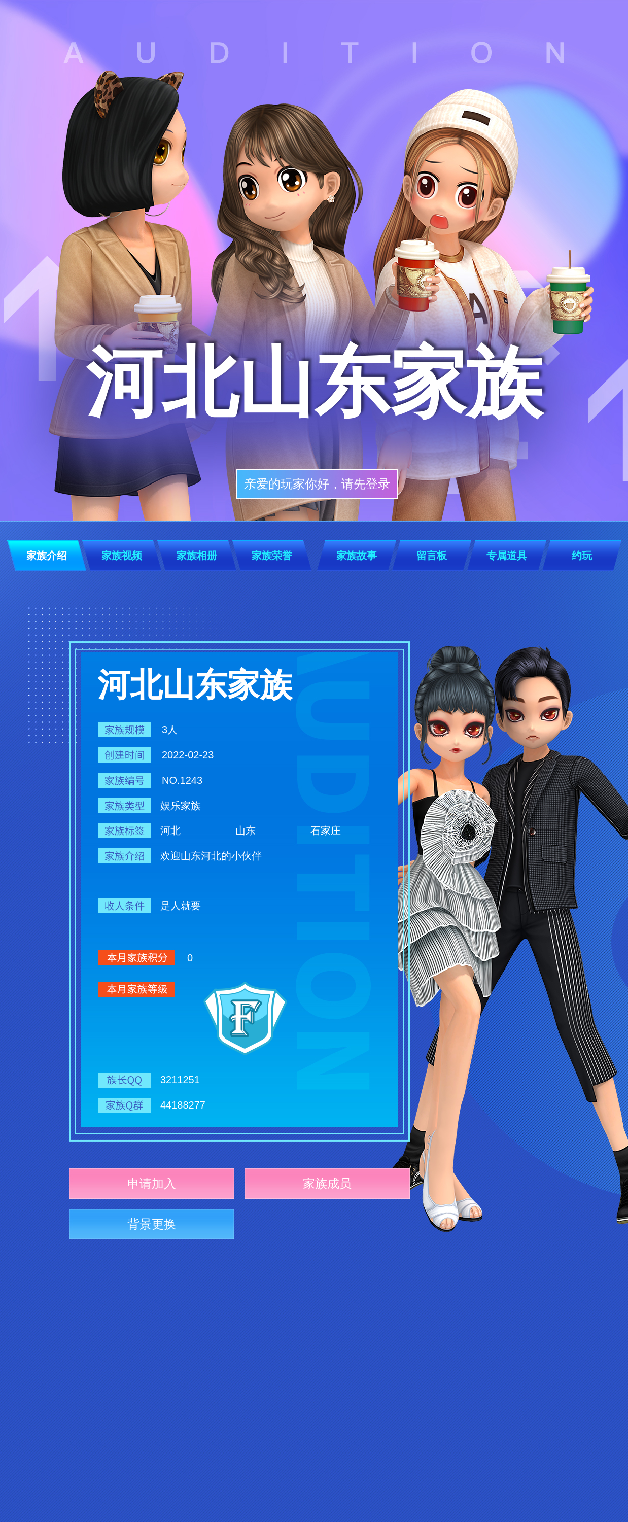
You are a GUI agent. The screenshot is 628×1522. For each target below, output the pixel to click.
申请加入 (151, 1183)
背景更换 (151, 1224)
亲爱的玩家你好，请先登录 (317, 484)
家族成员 (327, 1183)
